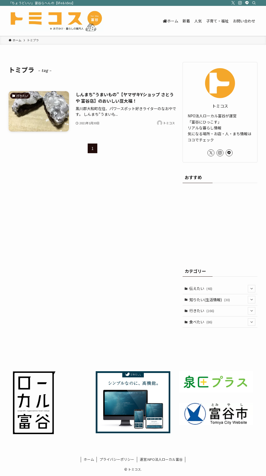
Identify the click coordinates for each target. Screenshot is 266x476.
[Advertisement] (220, 222)
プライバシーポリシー (116, 459)
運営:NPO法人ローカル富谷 (161, 459)
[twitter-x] (233, 3)
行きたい (222, 311)
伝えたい (222, 288)
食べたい (222, 322)
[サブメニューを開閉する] (251, 288)
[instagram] (240, 3)
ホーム (89, 459)
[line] (247, 3)
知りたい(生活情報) (222, 299)
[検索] (253, 3)
